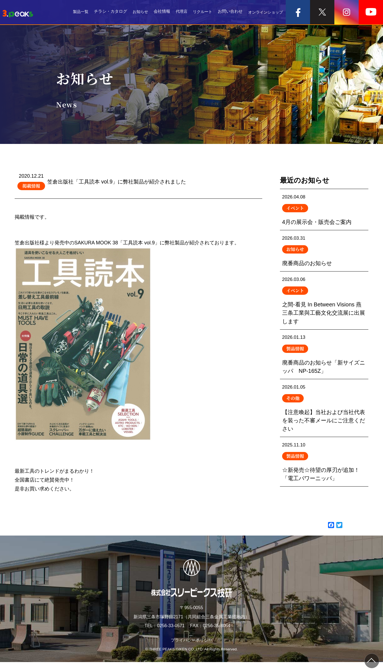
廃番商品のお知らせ (324, 254)
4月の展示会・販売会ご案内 (324, 210)
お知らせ (135, 12)
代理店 (177, 12)
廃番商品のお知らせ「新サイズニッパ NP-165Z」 (324, 363)
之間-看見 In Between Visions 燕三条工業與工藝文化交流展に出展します (324, 306)
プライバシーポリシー (191, 650)
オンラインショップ (264, 12)
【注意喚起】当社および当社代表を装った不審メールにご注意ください (324, 420)
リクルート (199, 12)
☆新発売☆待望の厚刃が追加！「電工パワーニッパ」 (324, 477)
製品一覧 (74, 12)
